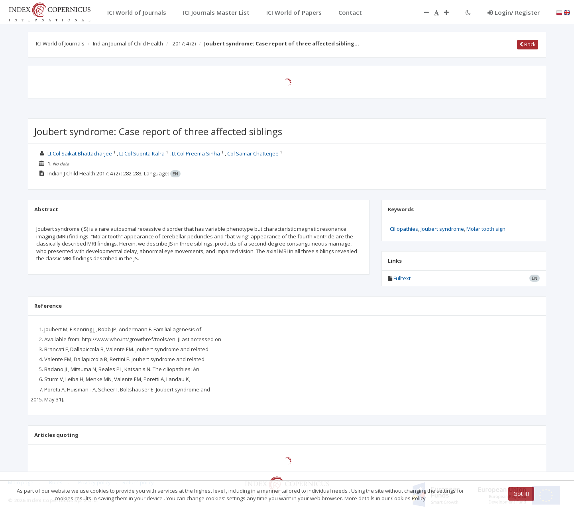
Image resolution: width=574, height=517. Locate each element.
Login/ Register (514, 12)
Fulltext (402, 278)
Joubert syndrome (442, 228)
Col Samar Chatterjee (253, 153)
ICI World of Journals (60, 43)
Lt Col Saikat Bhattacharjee (79, 153)
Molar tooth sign (485, 228)
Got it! (521, 493)
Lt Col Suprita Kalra (142, 153)
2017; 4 (184, 43)
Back (527, 44)
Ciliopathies (404, 228)
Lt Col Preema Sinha (196, 153)
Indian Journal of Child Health (128, 43)
